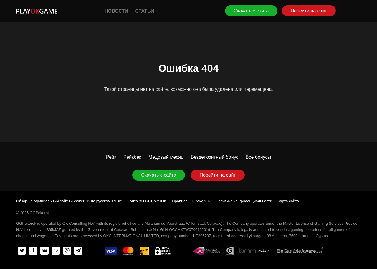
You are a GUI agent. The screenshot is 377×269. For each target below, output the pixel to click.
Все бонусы (258, 157)
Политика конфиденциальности (244, 201)
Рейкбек (132, 157)
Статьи (144, 11)
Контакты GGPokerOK (147, 201)
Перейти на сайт (309, 10)
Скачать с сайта (251, 10)
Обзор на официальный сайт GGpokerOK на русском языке (69, 201)
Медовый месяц (165, 157)
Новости (116, 11)
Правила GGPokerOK (191, 201)
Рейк (111, 157)
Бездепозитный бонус (215, 157)
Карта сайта (288, 201)
